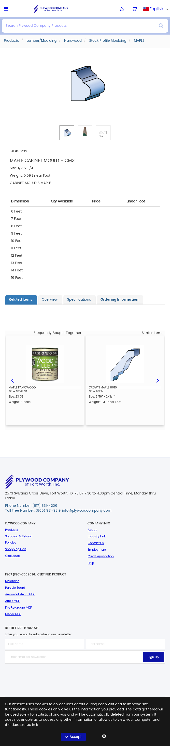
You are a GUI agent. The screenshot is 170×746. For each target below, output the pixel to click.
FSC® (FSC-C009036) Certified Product (35, 574)
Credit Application (101, 556)
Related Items (20, 299)
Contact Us (96, 543)
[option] (45, 380)
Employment (97, 549)
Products (11, 529)
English (156, 9)
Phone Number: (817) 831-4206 (31, 505)
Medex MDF (13, 614)
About (92, 529)
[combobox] (156, 8)
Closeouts (12, 555)
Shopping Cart (15, 549)
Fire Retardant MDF (18, 607)
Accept (73, 737)
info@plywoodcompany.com (86, 510)
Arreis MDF (12, 600)
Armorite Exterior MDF (20, 594)
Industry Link (97, 536)
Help (91, 562)
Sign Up (153, 657)
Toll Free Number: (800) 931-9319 (33, 510)
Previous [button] (12, 380)
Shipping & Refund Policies (18, 539)
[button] (66, 132)
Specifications (79, 299)
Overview (49, 299)
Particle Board (15, 587)
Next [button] (157, 380)
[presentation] (85, 674)
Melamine (12, 581)
